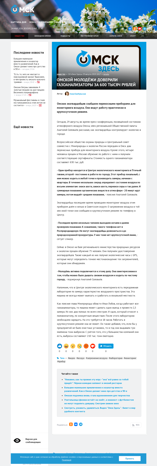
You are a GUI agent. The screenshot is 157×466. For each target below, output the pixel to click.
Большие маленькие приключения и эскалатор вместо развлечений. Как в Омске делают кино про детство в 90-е (29, 63)
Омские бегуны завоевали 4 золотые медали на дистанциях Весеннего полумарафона (29, 90)
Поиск (141, 22)
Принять (129, 458)
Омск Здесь (23, 10)
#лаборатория (115, 358)
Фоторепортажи (89, 22)
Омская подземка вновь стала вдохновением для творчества (97, 395)
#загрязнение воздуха (96, 358)
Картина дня (18, 22)
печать (106, 74)
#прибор (61, 361)
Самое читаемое (66, 22)
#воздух (80, 358)
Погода (59, 28)
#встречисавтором (89, 36)
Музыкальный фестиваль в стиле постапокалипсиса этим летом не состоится (29, 103)
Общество (19, 36)
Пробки (82, 28)
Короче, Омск (116, 36)
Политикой (66, 460)
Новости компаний (41, 22)
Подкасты (65, 36)
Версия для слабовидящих (33, 440)
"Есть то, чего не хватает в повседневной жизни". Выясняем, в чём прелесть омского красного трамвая (29, 78)
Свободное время (42, 36)
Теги (62, 358)
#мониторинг (130, 358)
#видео (71, 358)
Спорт (133, 36)
